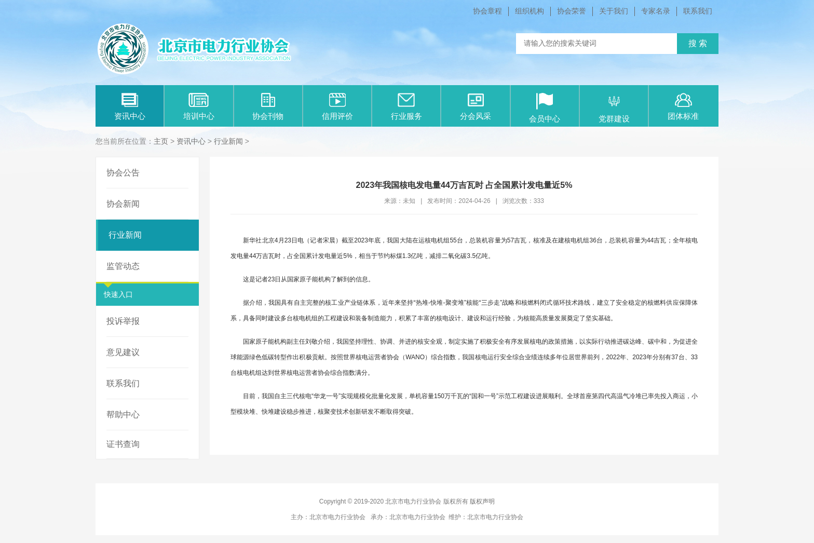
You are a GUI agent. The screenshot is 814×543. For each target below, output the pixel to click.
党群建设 (614, 108)
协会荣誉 (571, 11)
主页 (161, 141)
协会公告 (123, 172)
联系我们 (697, 11)
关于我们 (613, 11)
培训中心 (198, 106)
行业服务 (406, 106)
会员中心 (544, 108)
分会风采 (475, 106)
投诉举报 (123, 321)
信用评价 (337, 106)
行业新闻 (228, 141)
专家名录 (655, 11)
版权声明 (482, 501)
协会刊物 (267, 106)
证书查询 (123, 444)
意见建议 (123, 352)
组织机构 (529, 11)
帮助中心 (123, 414)
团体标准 (683, 106)
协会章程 (487, 11)
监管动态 (123, 266)
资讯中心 (129, 106)
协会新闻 (123, 203)
